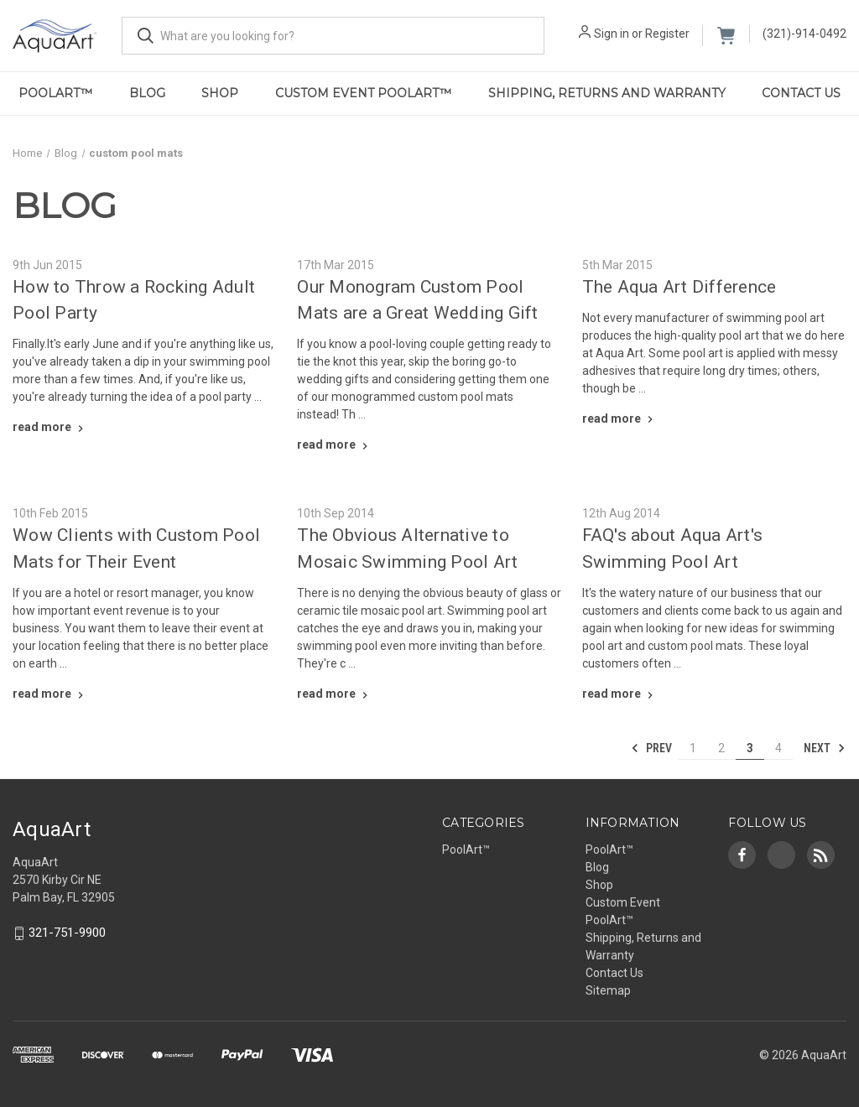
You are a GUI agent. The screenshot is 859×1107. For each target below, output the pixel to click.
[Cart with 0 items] (726, 35)
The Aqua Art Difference (679, 287)
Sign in (611, 33)
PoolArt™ (55, 93)
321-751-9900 (67, 932)
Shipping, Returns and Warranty (607, 93)
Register (667, 33)
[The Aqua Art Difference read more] (619, 418)
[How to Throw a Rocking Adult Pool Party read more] (50, 427)
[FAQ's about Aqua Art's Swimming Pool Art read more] (619, 693)
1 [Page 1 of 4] (693, 748)
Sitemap (608, 990)
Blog (147, 93)
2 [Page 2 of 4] (721, 748)
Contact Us (614, 973)
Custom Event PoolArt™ (363, 93)
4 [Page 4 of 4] (778, 748)
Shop (219, 93)
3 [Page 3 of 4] (750, 748)
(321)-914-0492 (804, 33)
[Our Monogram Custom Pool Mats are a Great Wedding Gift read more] (334, 444)
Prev (651, 748)
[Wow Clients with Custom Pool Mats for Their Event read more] (50, 693)
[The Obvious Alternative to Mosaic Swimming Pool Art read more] (334, 693)
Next (825, 748)
